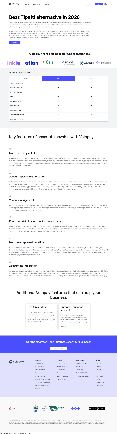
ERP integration (61, 379)
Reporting (38, 389)
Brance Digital (80, 370)
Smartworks (79, 366)
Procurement (61, 370)
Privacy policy (100, 382)
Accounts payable (62, 373)
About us (98, 363)
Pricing (47, 4)
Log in (89, 4)
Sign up (99, 4)
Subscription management (43, 382)
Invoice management (41, 373)
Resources (99, 373)
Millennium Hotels (81, 363)
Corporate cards (62, 363)
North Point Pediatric (82, 373)
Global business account (42, 385)
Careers (98, 366)
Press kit (98, 370)
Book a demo (14, 42)
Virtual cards (39, 363)
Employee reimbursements (43, 379)
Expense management (63, 376)
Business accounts (62, 366)
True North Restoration (83, 376)
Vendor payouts (40, 370)
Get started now (58, 348)
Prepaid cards (39, 366)
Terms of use (100, 385)
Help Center (99, 376)
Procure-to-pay (40, 376)
